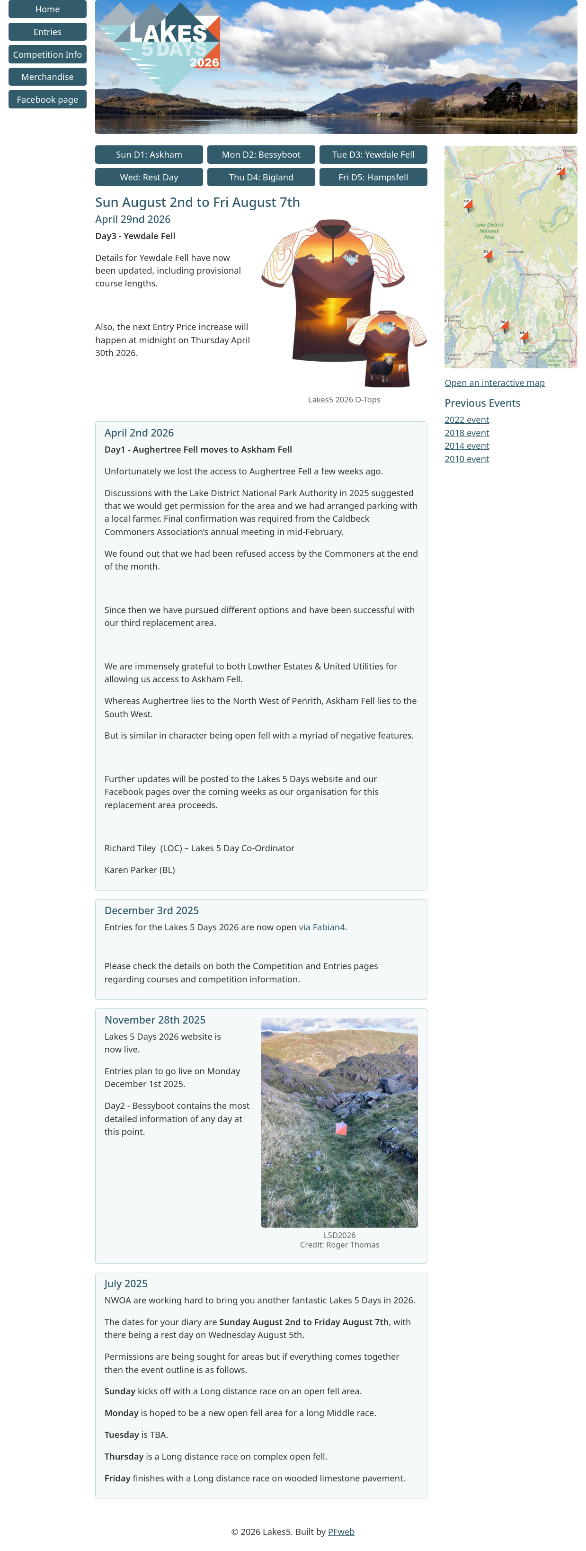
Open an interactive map (494, 382)
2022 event (466, 419)
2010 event (466, 458)
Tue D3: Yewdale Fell (373, 154)
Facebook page (48, 99)
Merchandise (47, 76)
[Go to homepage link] (336, 130)
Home (47, 9)
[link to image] (344, 388)
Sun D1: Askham (149, 154)
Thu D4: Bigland (261, 177)
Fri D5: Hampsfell (373, 177)
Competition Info (47, 54)
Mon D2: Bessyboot (261, 154)
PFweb (341, 1531)
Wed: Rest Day (149, 177)
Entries (48, 31)
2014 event (466, 445)
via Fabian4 (322, 927)
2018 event (466, 432)
